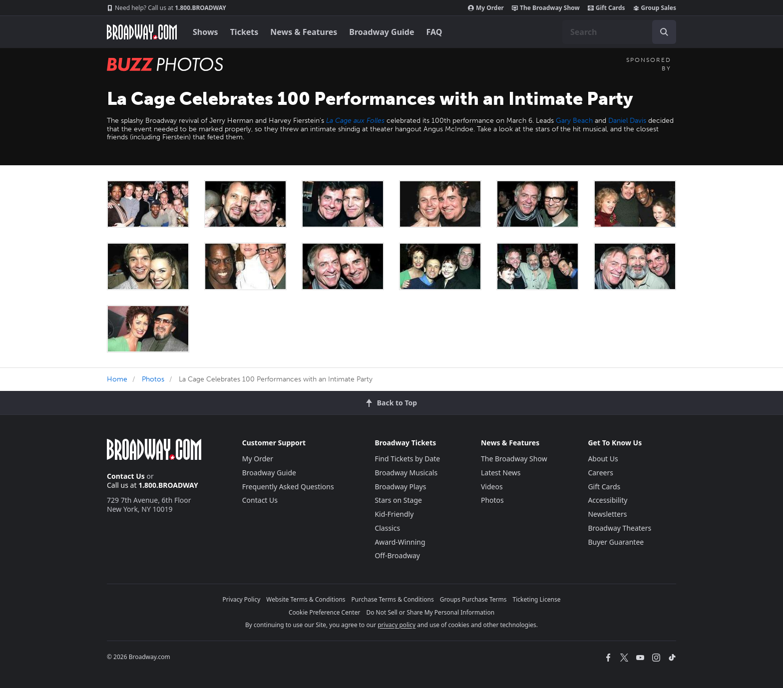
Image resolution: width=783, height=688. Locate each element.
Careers (600, 472)
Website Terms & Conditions (305, 599)
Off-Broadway (397, 555)
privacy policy (396, 625)
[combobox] (619, 32)
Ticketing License (537, 599)
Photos (153, 379)
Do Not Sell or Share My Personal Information (430, 612)
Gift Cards (606, 8)
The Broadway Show (546, 8)
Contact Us (126, 476)
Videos (492, 486)
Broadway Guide (381, 32)
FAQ (434, 32)
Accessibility (607, 500)
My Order (486, 8)
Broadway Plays (400, 486)
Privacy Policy (242, 599)
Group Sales (654, 8)
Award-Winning (400, 542)
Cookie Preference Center (325, 612)
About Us (603, 458)
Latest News (501, 472)
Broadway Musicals (406, 472)
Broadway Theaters (619, 528)
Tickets (244, 32)
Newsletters (607, 514)
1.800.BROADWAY (166, 8)
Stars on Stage (398, 500)
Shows (205, 32)
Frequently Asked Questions (288, 486)
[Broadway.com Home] (142, 31)
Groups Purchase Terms (473, 599)
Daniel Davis (627, 120)
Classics (387, 528)
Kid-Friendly (394, 514)
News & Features (303, 32)
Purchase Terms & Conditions (393, 599)
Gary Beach (574, 120)
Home (117, 379)
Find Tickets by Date (407, 458)
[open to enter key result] (664, 32)
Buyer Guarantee (616, 542)
